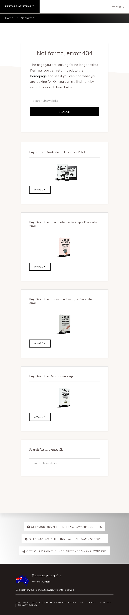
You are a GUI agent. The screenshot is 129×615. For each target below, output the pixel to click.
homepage (38, 76)
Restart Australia (20, 6)
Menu (120, 6)
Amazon (40, 189)
